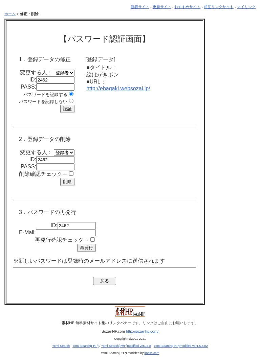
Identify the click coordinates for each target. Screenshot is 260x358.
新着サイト (140, 7)
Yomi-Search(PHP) (85, 346)
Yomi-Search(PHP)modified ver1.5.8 (126, 346)
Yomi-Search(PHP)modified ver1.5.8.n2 (181, 346)
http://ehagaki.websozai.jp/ (118, 88)
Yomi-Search (61, 346)
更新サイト (162, 7)
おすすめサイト (187, 7)
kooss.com (152, 353)
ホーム (10, 14)
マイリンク (246, 7)
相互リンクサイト (219, 7)
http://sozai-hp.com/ (142, 331)
